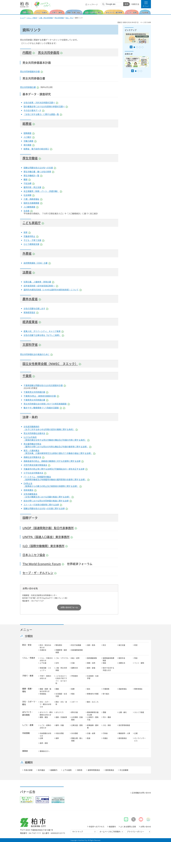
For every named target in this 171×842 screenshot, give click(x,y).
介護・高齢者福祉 (33, 199)
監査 (88, 738)
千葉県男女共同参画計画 (36, 392)
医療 (72, 689)
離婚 (27, 179)
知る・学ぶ (69, 18)
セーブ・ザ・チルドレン (39, 572)
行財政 (105, 733)
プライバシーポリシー (135, 832)
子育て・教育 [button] (27, 676)
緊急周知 (59, 645)
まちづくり (60, 712)
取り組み (106, 694)
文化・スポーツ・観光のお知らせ (45, 704)
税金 (136, 658)
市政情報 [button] (26, 733)
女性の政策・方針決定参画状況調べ (41, 103)
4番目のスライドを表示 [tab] (142, 47)
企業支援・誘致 (77, 725)
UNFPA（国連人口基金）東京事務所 (47, 537)
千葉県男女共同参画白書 (36, 400)
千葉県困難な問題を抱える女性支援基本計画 (45, 385)
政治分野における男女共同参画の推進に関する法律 (48, 501)
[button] (146, 4)
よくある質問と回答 (128, 827)
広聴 (41, 738)
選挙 (57, 738)
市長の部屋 (60, 733)
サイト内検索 (103, 4)
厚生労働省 (31, 158)
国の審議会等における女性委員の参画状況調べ (46, 106)
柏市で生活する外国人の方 (108, 669)
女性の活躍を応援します (36, 309)
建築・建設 (44, 717)
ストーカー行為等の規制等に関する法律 (43, 505)
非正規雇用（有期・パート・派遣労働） (43, 191)
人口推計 (29, 137)
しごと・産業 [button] (27, 725)
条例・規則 (44, 743)
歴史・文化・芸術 (61, 703)
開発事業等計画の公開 (92, 714)
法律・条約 (30, 417)
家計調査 (29, 145)
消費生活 (122, 663)
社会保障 (29, 195)
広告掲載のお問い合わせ (141, 793)
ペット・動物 (139, 663)
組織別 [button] (29, 762)
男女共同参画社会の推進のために (36, 354)
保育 (27, 232)
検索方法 (135, 4)
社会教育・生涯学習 (92, 677)
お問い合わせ (145, 827)
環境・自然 (91, 663)
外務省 (28, 253)
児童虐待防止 (31, 236)
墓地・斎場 (91, 668)
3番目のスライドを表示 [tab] (140, 47)
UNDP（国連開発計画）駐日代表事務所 (49, 528)
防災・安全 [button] (27, 645)
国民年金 (122, 658)
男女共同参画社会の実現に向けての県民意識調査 (47, 404)
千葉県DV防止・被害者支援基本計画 (41, 396)
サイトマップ (77, 832)
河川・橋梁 (107, 717)
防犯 (136, 645)
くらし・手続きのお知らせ (46, 659)
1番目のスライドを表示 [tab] (134, 47)
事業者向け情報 (92, 694)
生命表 (28, 211)
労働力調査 (30, 141)
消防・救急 (91, 645)
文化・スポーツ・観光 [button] (29, 703)
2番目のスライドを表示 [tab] (137, 47)
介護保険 (106, 689)
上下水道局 (67, 770)
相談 (104, 663)
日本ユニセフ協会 (35, 554)
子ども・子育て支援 (34, 240)
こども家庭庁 (33, 222)
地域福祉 (43, 694)
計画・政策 (91, 733)
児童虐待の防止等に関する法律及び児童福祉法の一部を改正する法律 (56, 469)
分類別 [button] (29, 636)
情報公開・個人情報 (77, 739)
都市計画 (74, 712)
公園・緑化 (123, 712)
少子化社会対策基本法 (35, 473)
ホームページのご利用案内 (110, 832)
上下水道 (43, 663)
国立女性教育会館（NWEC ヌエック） (51, 363)
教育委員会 (123, 738)
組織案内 (53, 770)
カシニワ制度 (139, 712)
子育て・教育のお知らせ (45, 677)
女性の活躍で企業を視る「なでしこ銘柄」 (44, 335)
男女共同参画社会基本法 (36, 433)
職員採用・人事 (124, 733)
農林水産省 (31, 298)
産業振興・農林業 (92, 726)
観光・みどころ (92, 702)
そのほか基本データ (34, 110)
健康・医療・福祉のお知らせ (45, 690)
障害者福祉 (138, 689)
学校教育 (74, 676)
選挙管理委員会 (94, 770)
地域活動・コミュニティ (45, 669)
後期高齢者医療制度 (108, 659)
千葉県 (28, 375)
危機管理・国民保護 (61, 651)
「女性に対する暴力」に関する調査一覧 (43, 114)
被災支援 (122, 645)
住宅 (57, 663)
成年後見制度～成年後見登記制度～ (41, 286)
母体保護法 (30, 490)
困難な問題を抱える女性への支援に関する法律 (46, 508)
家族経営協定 (31, 312)
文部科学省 (31, 344)
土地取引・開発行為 (92, 718)
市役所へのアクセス (96, 827)
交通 (72, 663)
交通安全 (43, 650)
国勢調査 (29, 133)
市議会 (105, 738)
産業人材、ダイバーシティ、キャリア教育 (44, 331)
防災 (104, 645)
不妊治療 (29, 183)
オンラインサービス (140, 739)
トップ (22, 18)
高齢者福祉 (123, 689)
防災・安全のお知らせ (45, 646)
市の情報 (74, 733)
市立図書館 (124, 770)
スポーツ (74, 702)
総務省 (28, 123)
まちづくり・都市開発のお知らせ (46, 714)
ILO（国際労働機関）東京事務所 (45, 546)
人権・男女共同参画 (46, 18)
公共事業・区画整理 (77, 718)
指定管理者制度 (124, 725)
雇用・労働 (60, 725)
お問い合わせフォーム (69, 607)
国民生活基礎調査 (33, 203)
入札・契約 (107, 725)
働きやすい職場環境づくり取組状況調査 (41, 408)
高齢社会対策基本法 (34, 457)
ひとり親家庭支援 (33, 244)
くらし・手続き (32, 18)
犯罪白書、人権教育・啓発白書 (39, 282)
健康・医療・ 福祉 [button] (27, 690)
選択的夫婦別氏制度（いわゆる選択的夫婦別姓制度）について (53, 290)
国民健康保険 (92, 658)
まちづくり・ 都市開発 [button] (27, 713)
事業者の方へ (45, 751)
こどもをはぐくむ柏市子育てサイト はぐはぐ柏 (61, 679)
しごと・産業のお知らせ (45, 726)
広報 (136, 733)
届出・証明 (75, 658)
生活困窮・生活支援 (61, 695)
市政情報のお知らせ (45, 735)
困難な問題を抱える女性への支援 (40, 168)
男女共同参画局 (50, 52)
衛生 (88, 689)
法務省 (28, 272)
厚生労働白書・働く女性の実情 (39, 172)
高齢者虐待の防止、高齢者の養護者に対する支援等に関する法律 (54, 461)
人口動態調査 (31, 207)
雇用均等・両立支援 (34, 187)
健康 (57, 689)
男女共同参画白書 (29, 87)
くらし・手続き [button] (28, 658)
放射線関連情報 (77, 650)
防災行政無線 (76, 645)
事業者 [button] (25, 751)
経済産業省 (31, 321)
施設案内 (112, 827)
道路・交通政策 (61, 717)
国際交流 (74, 668)
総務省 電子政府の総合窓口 (38, 149)
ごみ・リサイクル (62, 658)
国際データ (30, 517)
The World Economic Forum (43, 564)
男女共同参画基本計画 (31, 72)
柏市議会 (41, 770)
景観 (104, 712)
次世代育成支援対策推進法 (37, 465)
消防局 (79, 770)
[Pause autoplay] (131, 47)
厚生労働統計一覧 (33, 176)
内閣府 (28, 52)
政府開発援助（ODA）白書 (37, 263)
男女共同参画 (59, 18)
